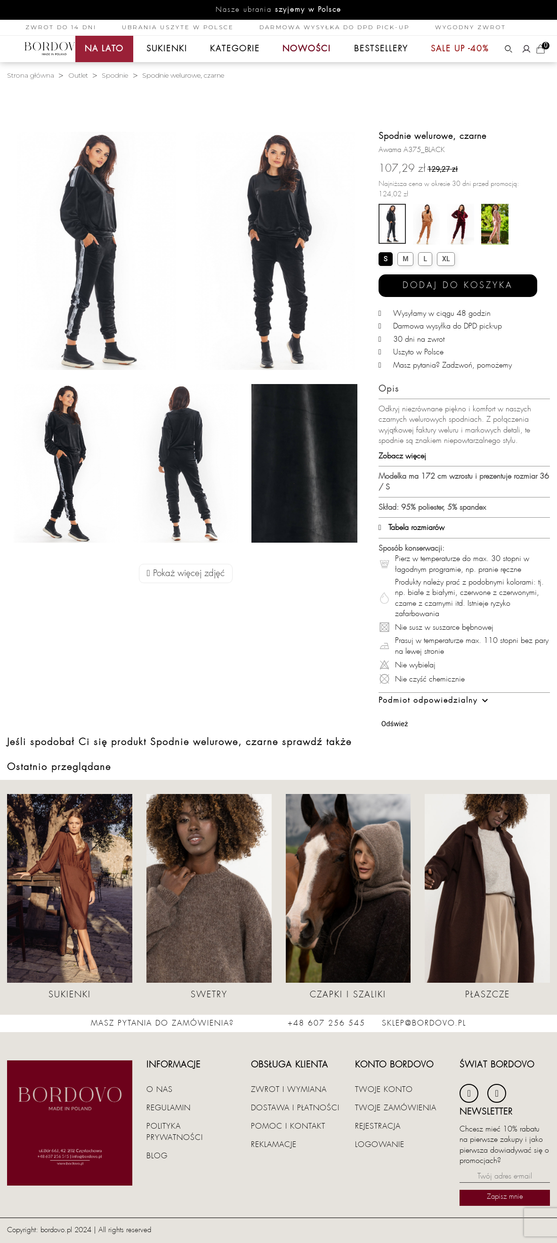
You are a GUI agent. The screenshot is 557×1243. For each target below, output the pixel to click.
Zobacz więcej (402, 456)
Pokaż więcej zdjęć (186, 573)
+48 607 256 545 (326, 1023)
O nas (159, 1089)
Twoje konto (384, 1089)
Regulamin (168, 1108)
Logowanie (379, 1144)
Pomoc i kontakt (288, 1126)
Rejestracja (378, 1126)
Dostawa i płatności (295, 1108)
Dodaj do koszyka (458, 285)
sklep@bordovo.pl (424, 1023)
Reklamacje (274, 1144)
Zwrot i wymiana (289, 1089)
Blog (157, 1156)
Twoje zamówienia (395, 1108)
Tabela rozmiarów (411, 527)
